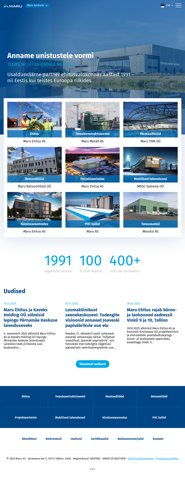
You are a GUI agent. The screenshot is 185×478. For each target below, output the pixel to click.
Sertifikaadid (100, 439)
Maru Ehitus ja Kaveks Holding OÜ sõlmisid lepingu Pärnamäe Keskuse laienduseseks (30, 317)
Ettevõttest (29, 439)
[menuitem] (167, 5)
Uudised (76, 439)
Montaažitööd (115, 396)
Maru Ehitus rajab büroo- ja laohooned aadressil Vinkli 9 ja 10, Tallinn (152, 315)
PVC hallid (159, 417)
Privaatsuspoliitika (167, 458)
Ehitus (26, 396)
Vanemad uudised (92, 364)
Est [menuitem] (168, 5)
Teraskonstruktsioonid (70, 396)
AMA (92, 469)
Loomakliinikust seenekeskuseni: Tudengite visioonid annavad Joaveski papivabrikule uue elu (92, 317)
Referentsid (54, 439)
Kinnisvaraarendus (114, 417)
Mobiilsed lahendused (70, 417)
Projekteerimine (26, 417)
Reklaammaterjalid (131, 439)
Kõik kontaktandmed (140, 458)
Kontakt (158, 439)
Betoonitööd (159, 396)
